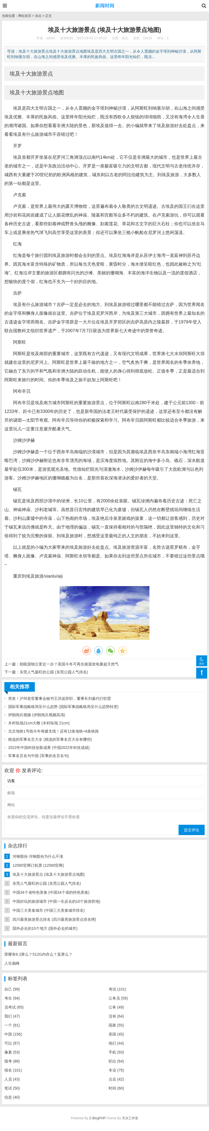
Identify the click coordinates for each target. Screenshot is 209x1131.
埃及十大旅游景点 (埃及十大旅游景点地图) (49, 874)
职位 (116, 1061)
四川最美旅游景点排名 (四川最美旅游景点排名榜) (54, 919)
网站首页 (24, 16)
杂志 (38, 16)
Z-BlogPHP (97, 1118)
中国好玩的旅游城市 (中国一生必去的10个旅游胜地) (56, 901)
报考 (12, 1061)
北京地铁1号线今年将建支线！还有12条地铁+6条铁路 (53, 731)
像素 (12, 1052)
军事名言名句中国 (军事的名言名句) (38, 756)
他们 (116, 1043)
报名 (13, 1070)
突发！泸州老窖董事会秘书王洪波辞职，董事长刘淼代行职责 (59, 698)
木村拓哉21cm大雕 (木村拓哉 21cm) (39, 723)
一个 (12, 1025)
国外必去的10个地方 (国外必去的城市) (45, 928)
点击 (116, 1079)
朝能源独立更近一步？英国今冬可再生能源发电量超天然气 (69, 664)
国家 (116, 1025)
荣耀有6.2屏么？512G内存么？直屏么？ (38, 954)
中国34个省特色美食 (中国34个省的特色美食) (51, 892)
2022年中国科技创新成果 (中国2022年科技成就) (49, 747)
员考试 (14, 1007)
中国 (13, 1034)
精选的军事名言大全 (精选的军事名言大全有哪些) (50, 739)
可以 (12, 1043)
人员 (12, 1079)
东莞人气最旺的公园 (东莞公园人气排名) (54, 672)
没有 (116, 1016)
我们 (12, 1016)
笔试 (12, 1088)
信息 (12, 1097)
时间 (116, 1088)
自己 (12, 989)
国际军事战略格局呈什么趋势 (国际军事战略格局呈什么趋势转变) (63, 706)
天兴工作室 (130, 1118)
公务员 (118, 998)
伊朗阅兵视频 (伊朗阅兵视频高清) (36, 715)
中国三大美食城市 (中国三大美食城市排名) (49, 910)
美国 (116, 1034)
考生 (12, 998)
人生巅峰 (12, 963)
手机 (116, 1052)
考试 (117, 989)
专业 (116, 1070)
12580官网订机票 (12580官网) (38, 865)
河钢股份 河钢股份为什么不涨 (38, 856)
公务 (116, 1007)
